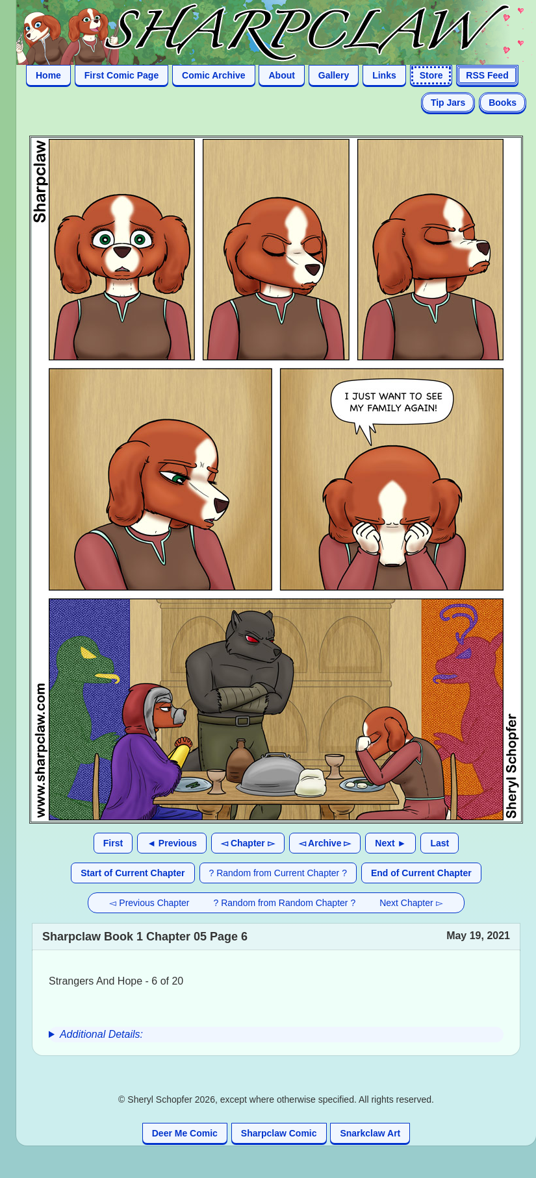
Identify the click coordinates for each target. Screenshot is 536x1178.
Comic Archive (214, 75)
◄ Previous (172, 843)
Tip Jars (448, 102)
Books (503, 102)
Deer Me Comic (185, 1133)
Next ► (390, 843)
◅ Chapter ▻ (248, 843)
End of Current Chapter (421, 873)
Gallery (333, 75)
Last (439, 843)
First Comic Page (121, 75)
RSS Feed (487, 75)
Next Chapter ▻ (410, 903)
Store (431, 75)
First (113, 843)
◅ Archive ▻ (325, 843)
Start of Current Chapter (133, 873)
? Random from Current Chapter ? (278, 873)
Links (384, 75)
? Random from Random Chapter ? (285, 903)
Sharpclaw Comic (279, 1133)
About (281, 75)
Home (48, 75)
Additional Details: (101, 1034)
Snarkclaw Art (370, 1133)
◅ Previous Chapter (149, 903)
